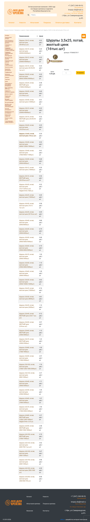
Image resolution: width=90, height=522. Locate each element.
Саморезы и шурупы (19, 30)
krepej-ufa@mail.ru (75, 10)
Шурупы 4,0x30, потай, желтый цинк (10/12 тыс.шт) (26, 206)
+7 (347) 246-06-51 (75, 5)
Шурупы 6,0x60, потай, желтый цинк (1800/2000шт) (26, 400)
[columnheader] (28, 36)
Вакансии (30, 511)
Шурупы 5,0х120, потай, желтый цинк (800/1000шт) (27, 375)
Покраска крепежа (49, 504)
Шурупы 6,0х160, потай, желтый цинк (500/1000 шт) (27, 470)
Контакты (77, 22)
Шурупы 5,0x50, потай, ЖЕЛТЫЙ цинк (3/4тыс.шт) (26, 324)
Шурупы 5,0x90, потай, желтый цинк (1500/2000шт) (26, 358)
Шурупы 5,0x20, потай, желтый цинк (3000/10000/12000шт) (26, 282)
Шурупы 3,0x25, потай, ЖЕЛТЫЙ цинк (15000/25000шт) (26, 85)
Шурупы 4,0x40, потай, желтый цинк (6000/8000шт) (26, 222)
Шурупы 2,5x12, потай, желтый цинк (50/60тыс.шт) (26, 43)
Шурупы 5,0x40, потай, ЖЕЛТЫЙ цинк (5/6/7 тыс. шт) (27, 316)
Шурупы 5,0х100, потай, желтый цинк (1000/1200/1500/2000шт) (27, 367)
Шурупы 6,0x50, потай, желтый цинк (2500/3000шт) (26, 392)
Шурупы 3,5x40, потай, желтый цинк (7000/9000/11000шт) (26, 153)
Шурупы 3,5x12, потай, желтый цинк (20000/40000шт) (26, 110)
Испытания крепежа (33, 504)
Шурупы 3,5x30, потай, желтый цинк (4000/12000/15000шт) (26, 144)
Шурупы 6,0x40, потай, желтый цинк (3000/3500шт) (26, 383)
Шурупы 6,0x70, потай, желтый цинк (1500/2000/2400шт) (26, 409)
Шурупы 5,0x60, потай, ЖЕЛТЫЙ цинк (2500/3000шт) (26, 333)
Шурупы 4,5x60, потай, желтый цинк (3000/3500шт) (26, 273)
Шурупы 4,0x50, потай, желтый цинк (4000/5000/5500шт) (26, 239)
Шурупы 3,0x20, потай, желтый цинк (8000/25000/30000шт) (26, 76)
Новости (22, 22)
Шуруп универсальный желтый (34, 30)
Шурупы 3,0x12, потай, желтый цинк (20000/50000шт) (26, 59)
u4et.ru (62, 519)
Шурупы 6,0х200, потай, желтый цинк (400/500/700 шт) (27, 479)
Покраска (47, 22)
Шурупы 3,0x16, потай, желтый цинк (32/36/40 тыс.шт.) (27, 68)
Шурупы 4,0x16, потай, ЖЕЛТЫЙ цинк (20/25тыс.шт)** (26, 178)
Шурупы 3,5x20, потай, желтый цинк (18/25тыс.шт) (26, 127)
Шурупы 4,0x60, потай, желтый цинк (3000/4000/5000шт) (26, 248)
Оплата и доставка (62, 22)
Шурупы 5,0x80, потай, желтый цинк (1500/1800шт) (26, 350)
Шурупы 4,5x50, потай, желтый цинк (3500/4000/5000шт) (26, 265)
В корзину (80, 73)
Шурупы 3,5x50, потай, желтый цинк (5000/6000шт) (26, 161)
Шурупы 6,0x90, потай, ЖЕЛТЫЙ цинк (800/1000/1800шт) (26, 428)
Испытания (34, 22)
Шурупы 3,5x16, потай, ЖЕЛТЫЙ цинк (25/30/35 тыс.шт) (27, 119)
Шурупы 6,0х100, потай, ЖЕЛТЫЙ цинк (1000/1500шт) (27, 436)
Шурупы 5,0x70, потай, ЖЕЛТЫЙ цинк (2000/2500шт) (26, 341)
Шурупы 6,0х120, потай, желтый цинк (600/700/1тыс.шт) (27, 445)
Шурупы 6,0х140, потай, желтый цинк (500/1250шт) (27, 453)
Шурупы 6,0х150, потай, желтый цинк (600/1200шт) (27, 462)
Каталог (12, 22)
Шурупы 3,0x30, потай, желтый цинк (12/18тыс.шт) (26, 93)
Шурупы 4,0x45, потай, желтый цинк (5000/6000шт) (26, 231)
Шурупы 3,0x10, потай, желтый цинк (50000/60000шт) (26, 51)
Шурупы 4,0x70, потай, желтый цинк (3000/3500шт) (26, 256)
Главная (6, 30)
